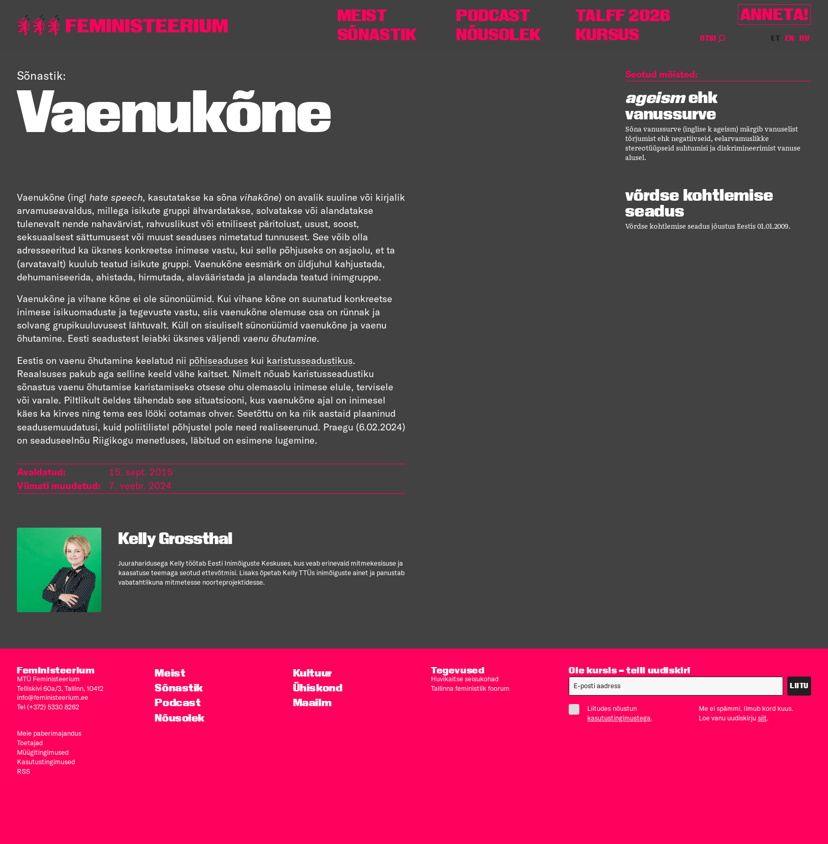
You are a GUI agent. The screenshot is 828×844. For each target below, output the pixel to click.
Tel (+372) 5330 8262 (48, 706)
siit (762, 718)
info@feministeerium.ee (52, 697)
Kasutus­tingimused (46, 761)
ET (775, 38)
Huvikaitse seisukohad (464, 678)
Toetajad (30, 742)
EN (790, 38)
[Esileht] (122, 26)
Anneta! (774, 14)
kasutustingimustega (619, 718)
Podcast (493, 15)
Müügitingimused (43, 752)
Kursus (607, 34)
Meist (362, 15)
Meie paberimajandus (49, 733)
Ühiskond (318, 687)
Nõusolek (498, 34)
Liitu (799, 686)
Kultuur (312, 673)
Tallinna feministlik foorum (470, 688)
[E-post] (676, 686)
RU (804, 38)
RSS (23, 771)
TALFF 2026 (623, 15)
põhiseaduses (218, 360)
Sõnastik (377, 34)
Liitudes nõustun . (615, 713)
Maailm (312, 702)
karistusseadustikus (310, 360)
